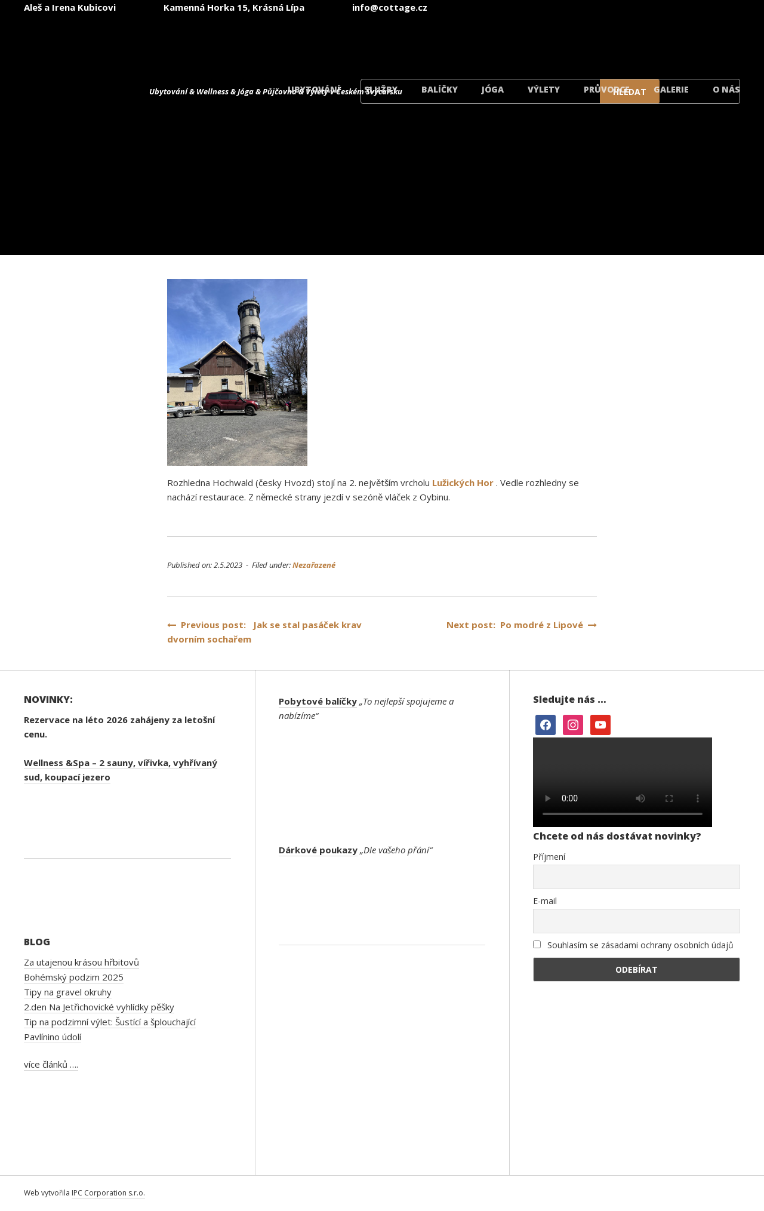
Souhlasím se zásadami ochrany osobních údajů (633, 945)
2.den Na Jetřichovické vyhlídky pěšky (99, 1007)
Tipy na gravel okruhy (68, 992)
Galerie (671, 89)
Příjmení (549, 856)
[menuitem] (413, 41)
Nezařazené (313, 565)
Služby (381, 89)
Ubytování (314, 89)
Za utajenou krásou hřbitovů (81, 962)
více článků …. (51, 1064)
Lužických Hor (463, 482)
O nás (726, 89)
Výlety (544, 89)
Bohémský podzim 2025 (74, 977)
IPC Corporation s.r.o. (108, 1193)
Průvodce (607, 89)
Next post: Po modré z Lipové (521, 625)
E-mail (545, 900)
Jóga (493, 89)
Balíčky (439, 89)
